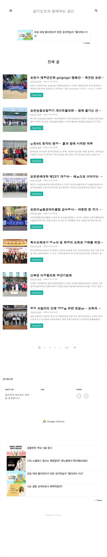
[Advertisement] (53, 393)
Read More (36, 95)
